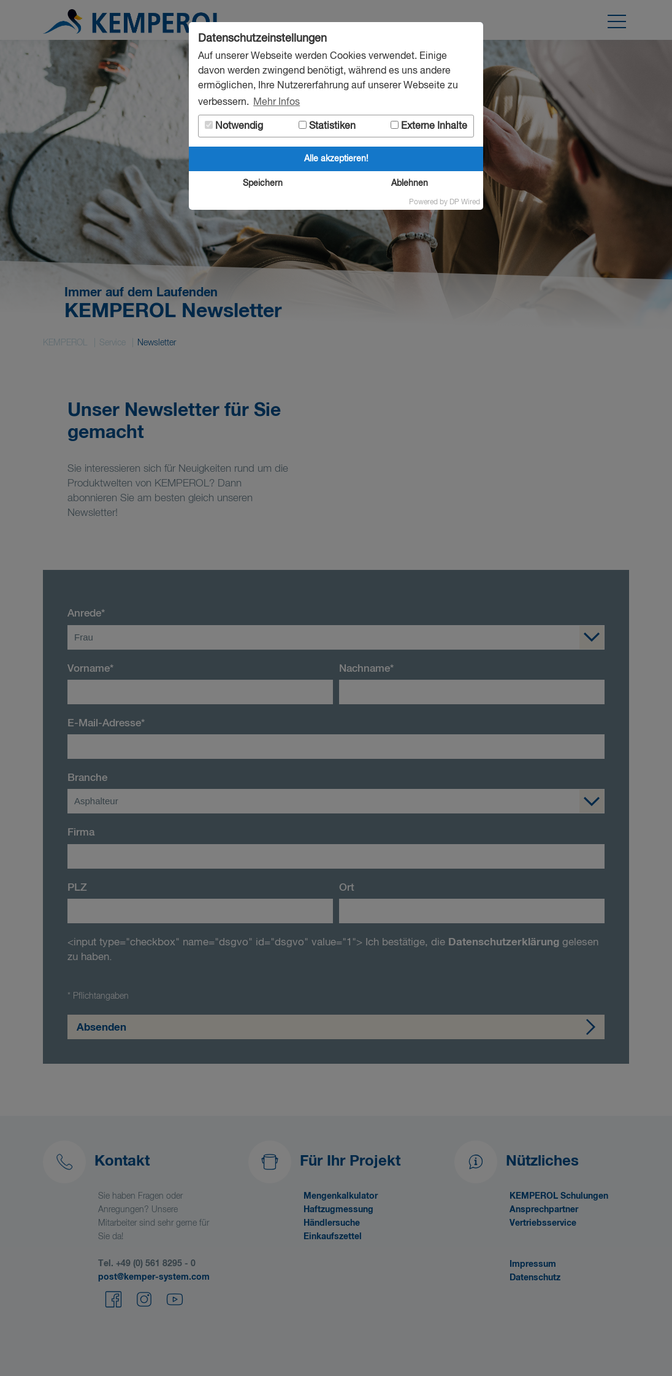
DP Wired (464, 202)
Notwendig (234, 126)
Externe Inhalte (429, 126)
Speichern (263, 183)
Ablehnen (409, 183)
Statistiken (327, 126)
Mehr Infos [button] (276, 102)
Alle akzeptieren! (336, 159)
